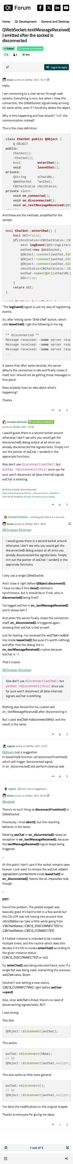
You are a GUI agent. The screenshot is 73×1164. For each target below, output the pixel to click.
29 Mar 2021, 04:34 (35, 796)
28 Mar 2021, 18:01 (35, 524)
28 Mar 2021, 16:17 (35, 80)
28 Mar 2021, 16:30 (23, 427)
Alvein (10, 80)
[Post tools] (67, 410)
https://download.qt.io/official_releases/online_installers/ (31, 493)
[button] (6, 1158)
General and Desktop (30, 48)
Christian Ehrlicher (17, 422)
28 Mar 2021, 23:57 (36, 746)
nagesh (11, 746)
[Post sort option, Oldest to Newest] (7, 67)
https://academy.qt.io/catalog (40, 496)
